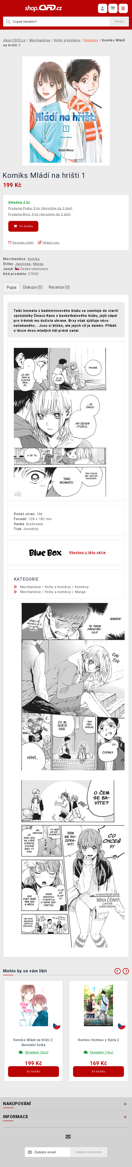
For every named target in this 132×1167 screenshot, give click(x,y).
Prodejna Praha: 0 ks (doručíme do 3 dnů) (40, 208)
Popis (11, 287)
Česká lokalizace (31, 269)
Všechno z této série (87, 553)
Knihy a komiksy (58, 587)
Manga (38, 264)
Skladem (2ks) (36, 1052)
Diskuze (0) (32, 287)
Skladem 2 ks (19, 202)
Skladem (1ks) (101, 1052)
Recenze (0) (59, 287)
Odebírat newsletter (88, 1152)
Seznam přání (21, 243)
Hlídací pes (48, 243)
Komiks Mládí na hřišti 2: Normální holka (33, 1042)
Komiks (34, 259)
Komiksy (82, 587)
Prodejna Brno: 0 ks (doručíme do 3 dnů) (39, 214)
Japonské (23, 264)
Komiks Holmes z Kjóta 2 (98, 1040)
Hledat (119, 21)
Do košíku (23, 226)
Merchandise (30, 587)
